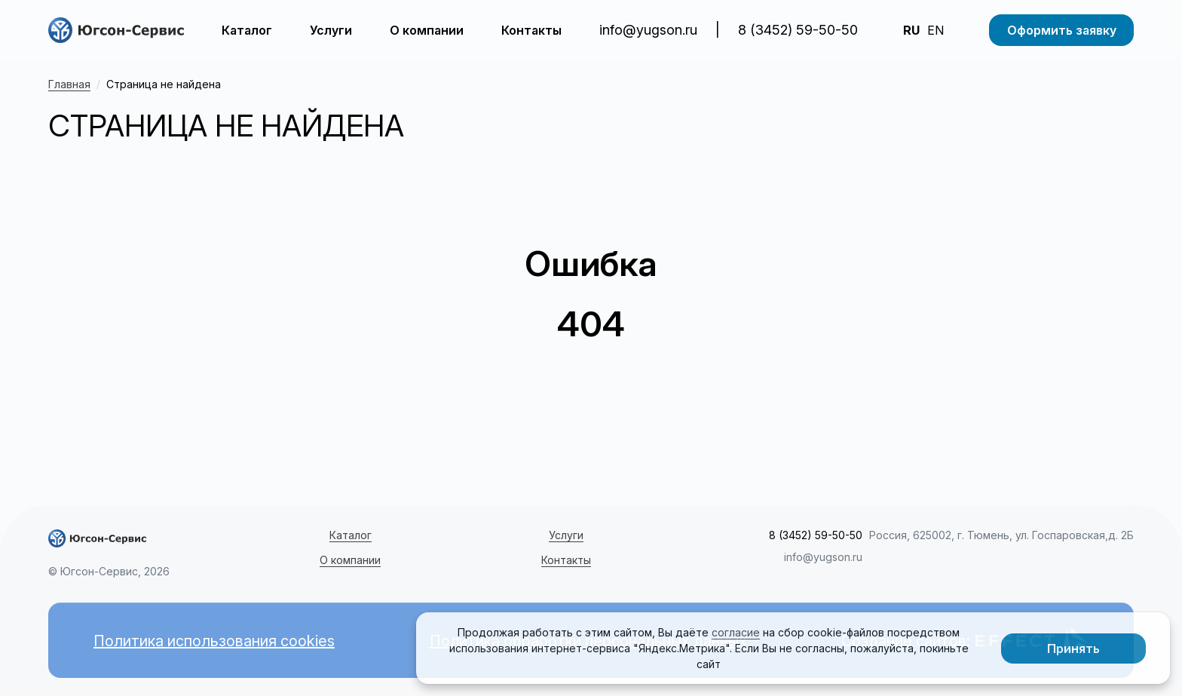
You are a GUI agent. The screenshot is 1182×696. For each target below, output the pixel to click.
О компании (427, 30)
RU (911, 30)
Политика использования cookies (214, 641)
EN (935, 30)
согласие (736, 632)
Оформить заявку (1061, 30)
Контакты (531, 30)
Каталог (247, 30)
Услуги (331, 30)
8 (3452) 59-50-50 (798, 30)
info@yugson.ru (648, 30)
